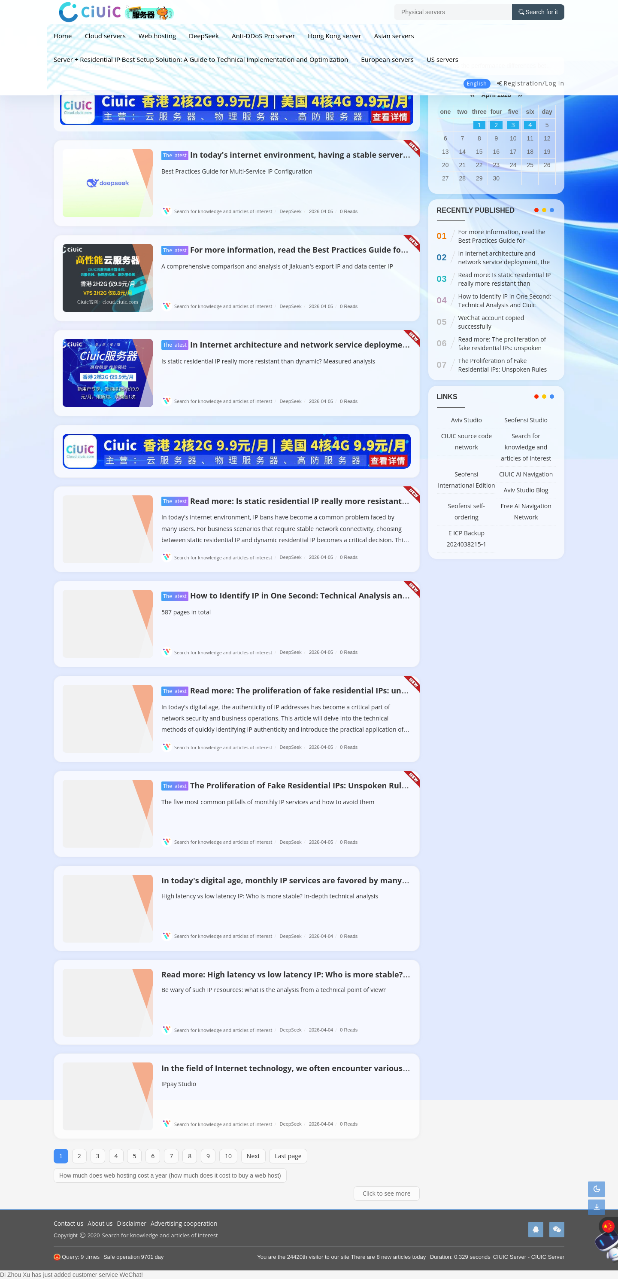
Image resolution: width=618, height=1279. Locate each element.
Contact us (68, 1223)
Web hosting (157, 35)
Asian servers (394, 35)
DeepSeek (204, 35)
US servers (442, 59)
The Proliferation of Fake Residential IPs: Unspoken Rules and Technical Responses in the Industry (363, 785)
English (477, 83)
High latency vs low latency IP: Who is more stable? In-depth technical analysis (269, 896)
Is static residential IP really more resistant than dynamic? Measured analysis (268, 361)
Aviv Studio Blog (526, 490)
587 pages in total (186, 612)
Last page (288, 1156)
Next (253, 1156)
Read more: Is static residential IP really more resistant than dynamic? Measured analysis (347, 501)
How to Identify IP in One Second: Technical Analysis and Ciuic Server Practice (324, 595)
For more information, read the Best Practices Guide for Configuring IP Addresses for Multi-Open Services (377, 249)
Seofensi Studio (526, 420)
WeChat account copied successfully (491, 322)
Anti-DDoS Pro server (263, 35)
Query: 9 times (77, 1257)
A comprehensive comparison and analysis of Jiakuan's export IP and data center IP (277, 266)
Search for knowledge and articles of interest (219, 211)
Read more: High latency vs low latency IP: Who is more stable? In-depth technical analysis (334, 974)
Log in (554, 83)
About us (100, 1223)
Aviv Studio (466, 420)
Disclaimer (131, 1223)
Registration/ (521, 83)
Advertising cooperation (184, 1223)
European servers (387, 59)
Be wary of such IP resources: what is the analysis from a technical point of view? (273, 990)
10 (228, 1156)
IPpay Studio (178, 1084)
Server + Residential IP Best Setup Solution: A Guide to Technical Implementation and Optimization (201, 59)
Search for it (538, 12)
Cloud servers (105, 35)
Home (63, 35)
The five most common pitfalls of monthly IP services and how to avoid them (267, 802)
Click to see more (387, 1193)
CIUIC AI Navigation (526, 474)
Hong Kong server (334, 35)
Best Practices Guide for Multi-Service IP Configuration (236, 171)
